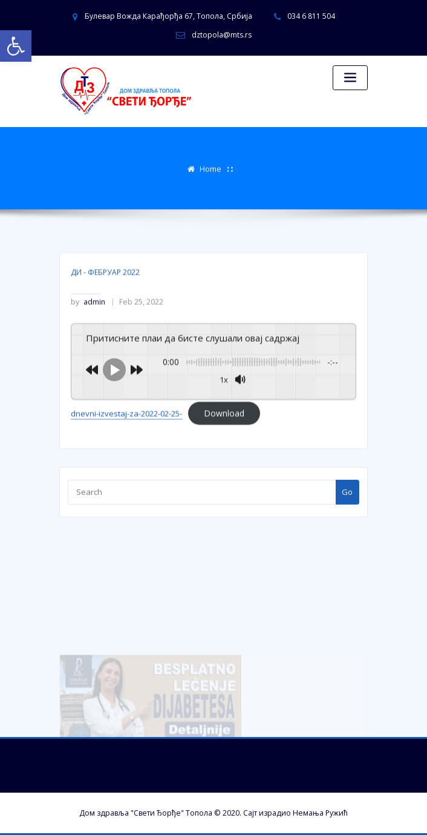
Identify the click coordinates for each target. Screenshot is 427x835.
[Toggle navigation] (350, 77)
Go (347, 495)
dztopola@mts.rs (222, 35)
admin (88, 321)
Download (224, 432)
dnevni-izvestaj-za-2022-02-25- (126, 432)
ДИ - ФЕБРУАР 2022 (105, 291)
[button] (15, 46)
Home (210, 167)
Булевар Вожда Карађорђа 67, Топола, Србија (168, 16)
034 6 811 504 (311, 16)
